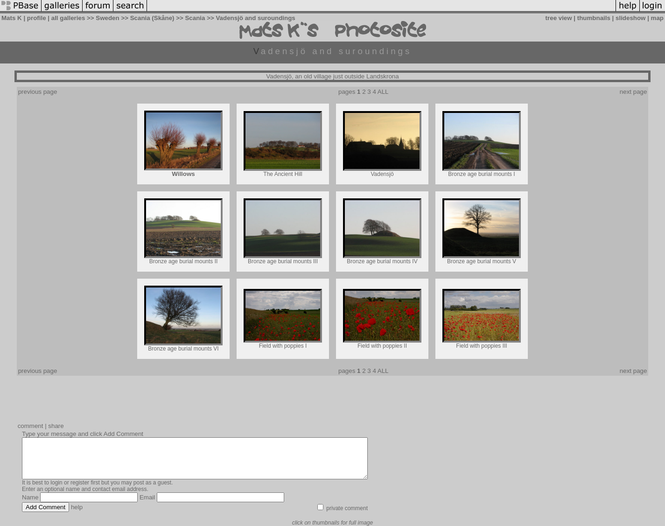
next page (633, 91)
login (56, 482)
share (55, 425)
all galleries (68, 17)
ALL (383, 91)
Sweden (107, 17)
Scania (195, 17)
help (77, 507)
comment (30, 425)
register (79, 482)
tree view (559, 17)
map (657, 17)
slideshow (630, 17)
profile (36, 17)
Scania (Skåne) (152, 17)
